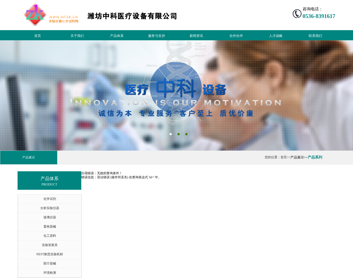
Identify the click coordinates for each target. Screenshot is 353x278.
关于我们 (77, 36)
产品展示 (28, 157)
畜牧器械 (49, 226)
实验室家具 (50, 245)
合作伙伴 (236, 36)
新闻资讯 (196, 36)
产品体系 (117, 36)
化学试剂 (49, 199)
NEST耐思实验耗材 (49, 254)
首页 (37, 36)
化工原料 (49, 235)
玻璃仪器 (49, 217)
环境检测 (49, 272)
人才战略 (276, 36)
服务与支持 (156, 36)
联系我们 (315, 36)
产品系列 (315, 157)
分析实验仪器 (49, 208)
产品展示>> (299, 157)
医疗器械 (49, 263)
